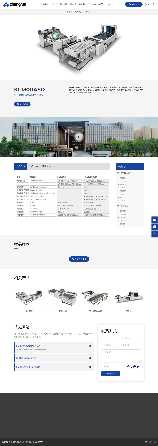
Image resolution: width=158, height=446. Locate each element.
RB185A (123, 191)
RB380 (122, 178)
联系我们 (101, 4)
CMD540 (123, 221)
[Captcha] (113, 366)
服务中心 (82, 4)
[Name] (110, 338)
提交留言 (110, 374)
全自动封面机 (122, 206)
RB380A (123, 181)
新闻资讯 (63, 4)
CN (147, 4)
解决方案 (73, 4)
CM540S (123, 217)
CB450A (123, 211)
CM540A (123, 214)
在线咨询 (134, 4)
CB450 (122, 224)
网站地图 (147, 442)
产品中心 (53, 4)
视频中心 (92, 4)
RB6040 (123, 201)
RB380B (123, 184)
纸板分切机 (88, 12)
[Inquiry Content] (121, 355)
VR (109, 4)
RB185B (123, 194)
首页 (71, 12)
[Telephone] (110, 345)
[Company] (131, 345)
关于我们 (44, 4)
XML (154, 442)
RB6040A (123, 197)
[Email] (131, 338)
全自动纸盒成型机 (124, 173)
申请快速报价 (79, 259)
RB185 (122, 188)
